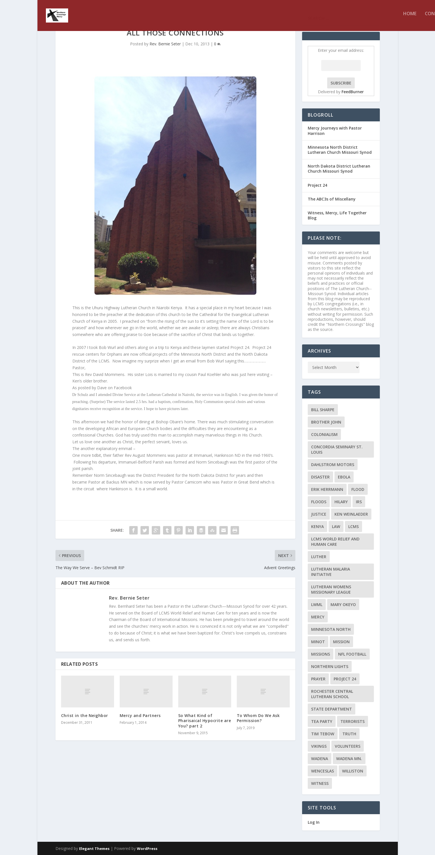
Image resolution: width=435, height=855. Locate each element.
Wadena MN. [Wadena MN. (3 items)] (349, 758)
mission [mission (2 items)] (341, 641)
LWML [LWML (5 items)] (316, 604)
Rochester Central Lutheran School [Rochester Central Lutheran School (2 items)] (332, 694)
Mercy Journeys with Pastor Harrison (335, 130)
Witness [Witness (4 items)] (320, 783)
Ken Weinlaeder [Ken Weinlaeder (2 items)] (351, 514)
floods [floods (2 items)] (318, 501)
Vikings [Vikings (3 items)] (319, 746)
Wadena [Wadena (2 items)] (319, 758)
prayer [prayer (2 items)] (318, 679)
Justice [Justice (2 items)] (318, 514)
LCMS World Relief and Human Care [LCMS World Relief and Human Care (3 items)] (335, 541)
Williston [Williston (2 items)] (352, 771)
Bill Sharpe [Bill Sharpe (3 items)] (322, 409)
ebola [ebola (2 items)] (344, 477)
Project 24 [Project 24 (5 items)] (345, 679)
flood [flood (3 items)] (357, 489)
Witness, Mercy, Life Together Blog (337, 215)
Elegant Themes (94, 848)
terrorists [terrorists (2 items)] (352, 721)
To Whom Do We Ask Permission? (258, 718)
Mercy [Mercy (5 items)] (317, 617)
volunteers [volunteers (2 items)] (347, 746)
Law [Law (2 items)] (336, 526)
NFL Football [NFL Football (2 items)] (352, 654)
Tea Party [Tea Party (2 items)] (321, 721)
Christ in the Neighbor (84, 715)
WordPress (147, 848)
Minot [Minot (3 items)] (318, 641)
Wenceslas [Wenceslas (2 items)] (322, 771)
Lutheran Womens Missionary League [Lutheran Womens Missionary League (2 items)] (331, 589)
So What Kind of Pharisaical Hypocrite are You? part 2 (204, 720)
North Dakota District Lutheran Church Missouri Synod (339, 168)
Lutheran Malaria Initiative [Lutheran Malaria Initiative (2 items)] (330, 571)
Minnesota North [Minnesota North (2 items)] (331, 629)
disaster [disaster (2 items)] (320, 477)
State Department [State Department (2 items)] (331, 709)
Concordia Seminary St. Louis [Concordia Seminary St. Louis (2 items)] (337, 449)
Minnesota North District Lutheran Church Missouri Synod (340, 149)
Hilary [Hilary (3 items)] (341, 501)
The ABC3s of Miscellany (332, 199)
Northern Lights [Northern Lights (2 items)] (329, 666)
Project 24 (317, 185)
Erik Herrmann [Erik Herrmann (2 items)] (327, 489)
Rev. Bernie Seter (165, 43)
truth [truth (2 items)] (349, 733)
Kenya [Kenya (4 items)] (317, 526)
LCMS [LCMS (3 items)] (353, 526)
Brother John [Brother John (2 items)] (326, 422)
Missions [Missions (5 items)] (320, 654)
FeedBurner (353, 91)
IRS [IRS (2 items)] (359, 501)
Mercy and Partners (140, 715)
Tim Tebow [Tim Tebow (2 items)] (322, 733)
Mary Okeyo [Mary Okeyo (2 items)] (343, 604)
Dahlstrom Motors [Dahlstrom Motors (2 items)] (332, 464)
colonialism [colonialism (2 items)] (324, 434)
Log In (314, 822)
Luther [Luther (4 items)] (318, 556)
